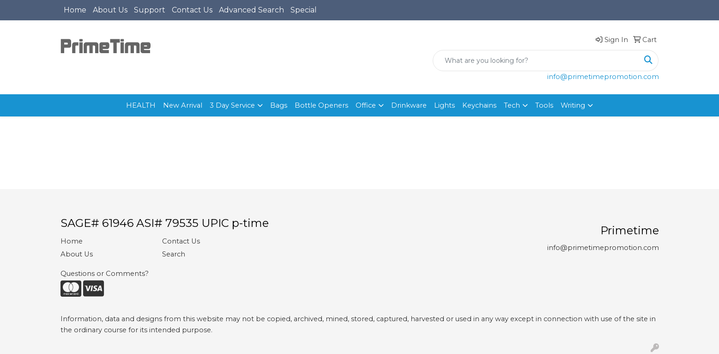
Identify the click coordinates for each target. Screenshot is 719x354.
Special (303, 10)
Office (366, 105)
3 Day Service (232, 105)
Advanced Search (251, 10)
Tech (512, 105)
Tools (544, 105)
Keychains (479, 105)
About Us (110, 10)
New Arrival (182, 105)
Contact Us (192, 10)
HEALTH (141, 105)
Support (149, 10)
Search (173, 254)
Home (75, 10)
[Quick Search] (536, 60)
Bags (278, 105)
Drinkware (409, 105)
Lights (444, 105)
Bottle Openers (321, 105)
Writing (573, 105)
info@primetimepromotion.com (603, 77)
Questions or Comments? (104, 273)
